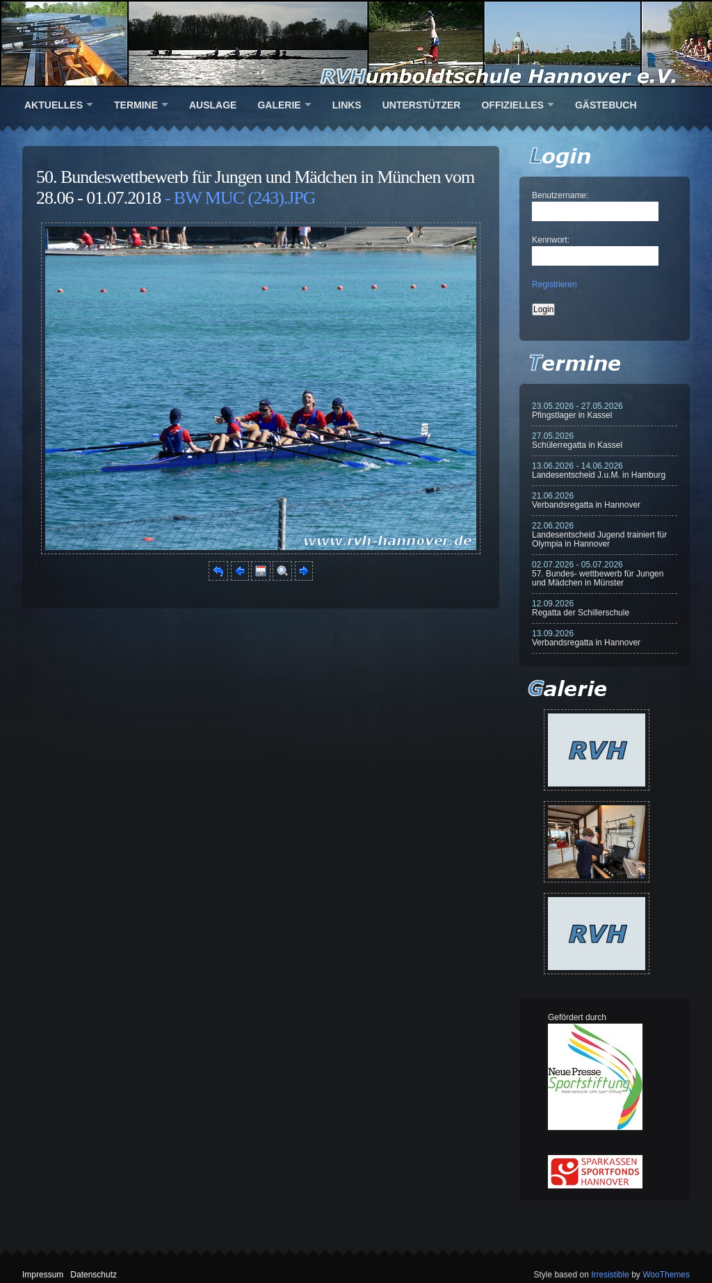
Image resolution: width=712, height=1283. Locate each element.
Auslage (212, 105)
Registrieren (554, 284)
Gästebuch (606, 105)
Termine (136, 105)
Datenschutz (93, 1275)
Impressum (42, 1275)
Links (347, 105)
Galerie (278, 105)
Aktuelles (53, 105)
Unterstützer (421, 105)
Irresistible (610, 1275)
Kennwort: (550, 240)
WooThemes (666, 1275)
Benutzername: (560, 195)
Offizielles (512, 105)
